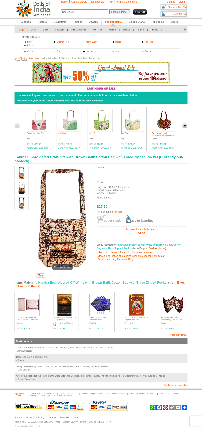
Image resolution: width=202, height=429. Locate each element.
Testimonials (97, 1)
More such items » (178, 335)
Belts (33, 30)
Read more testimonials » (175, 385)
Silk (58, 51)
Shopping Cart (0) (177, 7)
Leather (89, 51)
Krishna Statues (66, 394)
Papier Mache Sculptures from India (92, 394)
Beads (118, 42)
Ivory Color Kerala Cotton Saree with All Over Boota (27, 319)
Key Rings (97, 30)
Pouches (149, 42)
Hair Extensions (78, 30)
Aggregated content (19, 395)
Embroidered (63, 42)
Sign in (182, 1)
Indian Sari (35, 394)
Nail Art (126, 30)
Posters (42, 21)
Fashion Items (27, 58)
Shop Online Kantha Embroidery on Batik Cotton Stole (173, 320)
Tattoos (154, 30)
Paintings (25, 21)
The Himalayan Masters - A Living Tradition (64, 319)
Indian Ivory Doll (118, 394)
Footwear (59, 30)
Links (75, 417)
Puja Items (158, 21)
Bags (21, 30)
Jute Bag (62, 133)
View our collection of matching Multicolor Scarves (125, 252)
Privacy (18, 417)
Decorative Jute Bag (35, 133)
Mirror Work (91, 42)
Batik (29, 42)
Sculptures (60, 21)
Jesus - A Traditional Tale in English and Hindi (136, 319)
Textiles (77, 21)
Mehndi (112, 30)
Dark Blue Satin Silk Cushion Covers (97, 319)
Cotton (30, 51)
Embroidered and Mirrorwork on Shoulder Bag (164, 134)
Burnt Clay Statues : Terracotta (142, 394)
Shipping (39, 417)
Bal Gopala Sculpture (63, 396)
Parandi (140, 30)
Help (110, 1)
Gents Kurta (45, 396)
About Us (64, 417)
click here (117, 211)
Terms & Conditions (126, 1)
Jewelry (93, 21)
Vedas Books (49, 394)
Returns (52, 417)
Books (174, 21)
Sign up (171, 1)
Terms (29, 417)
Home (64, 1)
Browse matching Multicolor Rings (116, 259)
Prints (30, 45)
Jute (117, 51)
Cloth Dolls (164, 394)
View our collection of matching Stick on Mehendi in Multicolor (131, 256)
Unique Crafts (137, 21)
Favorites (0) (179, 14)
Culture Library (79, 1)
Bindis (45, 30)
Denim (148, 51)
